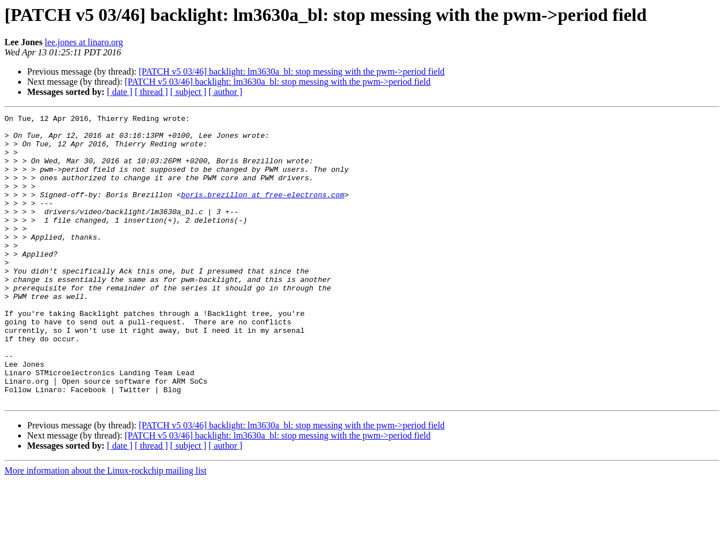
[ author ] (226, 92)
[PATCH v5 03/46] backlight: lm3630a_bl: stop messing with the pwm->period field (292, 71)
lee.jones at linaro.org (84, 42)
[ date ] (119, 92)
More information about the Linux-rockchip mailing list (105, 528)
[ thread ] (151, 92)
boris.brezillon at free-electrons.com (262, 211)
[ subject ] (188, 92)
